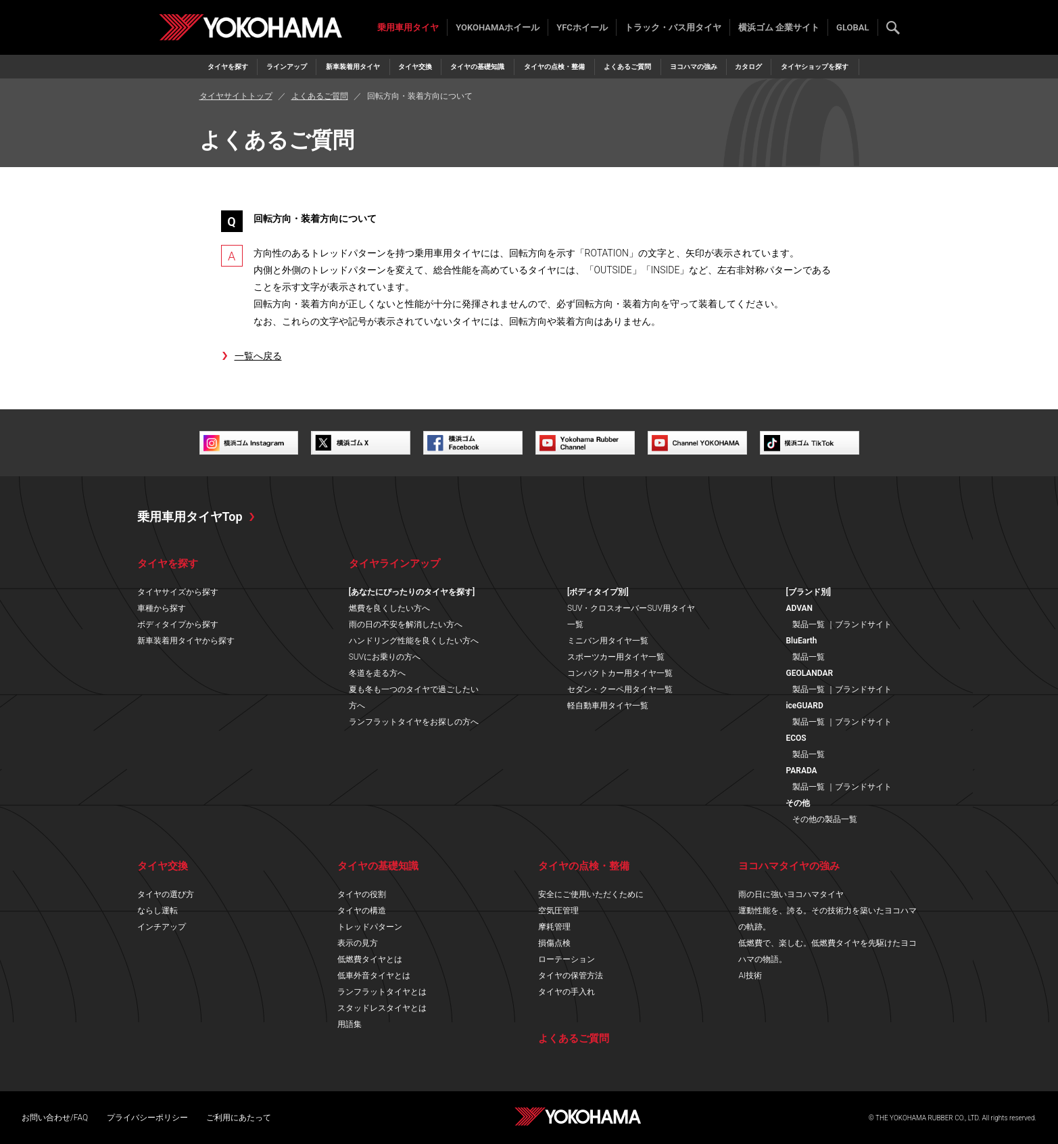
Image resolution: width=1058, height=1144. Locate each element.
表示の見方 (357, 943)
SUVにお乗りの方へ (384, 657)
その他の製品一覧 (824, 819)
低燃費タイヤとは (369, 959)
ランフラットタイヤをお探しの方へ (414, 722)
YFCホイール (582, 27)
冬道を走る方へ (377, 673)
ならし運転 (157, 910)
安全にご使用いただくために (591, 894)
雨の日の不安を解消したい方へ (405, 624)
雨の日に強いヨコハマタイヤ (791, 894)
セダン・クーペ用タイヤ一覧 (620, 689)
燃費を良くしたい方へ (389, 608)
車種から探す (161, 608)
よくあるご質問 (627, 66)
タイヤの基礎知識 (477, 66)
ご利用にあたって (238, 1117)
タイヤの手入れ (566, 992)
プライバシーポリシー (147, 1117)
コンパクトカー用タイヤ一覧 (620, 673)
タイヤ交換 (415, 66)
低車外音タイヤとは (373, 975)
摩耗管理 (554, 927)
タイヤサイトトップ (235, 96)
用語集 (349, 1024)
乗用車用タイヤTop (190, 516)
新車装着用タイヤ (353, 66)
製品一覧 (808, 624)
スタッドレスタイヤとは (382, 1008)
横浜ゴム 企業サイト (778, 27)
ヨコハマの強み (693, 66)
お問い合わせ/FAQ (55, 1117)
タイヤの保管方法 (570, 975)
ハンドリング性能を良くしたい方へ (414, 640)
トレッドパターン (369, 927)
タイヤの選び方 (165, 894)
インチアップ (161, 927)
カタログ (748, 66)
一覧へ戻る (258, 355)
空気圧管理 (558, 910)
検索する (893, 28)
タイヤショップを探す (814, 66)
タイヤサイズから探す (177, 592)
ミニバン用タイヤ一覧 (607, 640)
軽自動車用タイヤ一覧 (607, 705)
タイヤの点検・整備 (554, 66)
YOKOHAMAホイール (497, 27)
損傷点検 (554, 943)
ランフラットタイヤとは (382, 992)
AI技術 (750, 975)
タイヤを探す (228, 66)
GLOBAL (852, 27)
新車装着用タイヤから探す (186, 640)
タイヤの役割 (361, 894)
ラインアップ (286, 66)
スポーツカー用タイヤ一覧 (616, 657)
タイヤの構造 (361, 910)
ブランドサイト (863, 624)
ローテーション (566, 959)
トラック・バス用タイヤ (673, 27)
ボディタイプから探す (177, 624)
